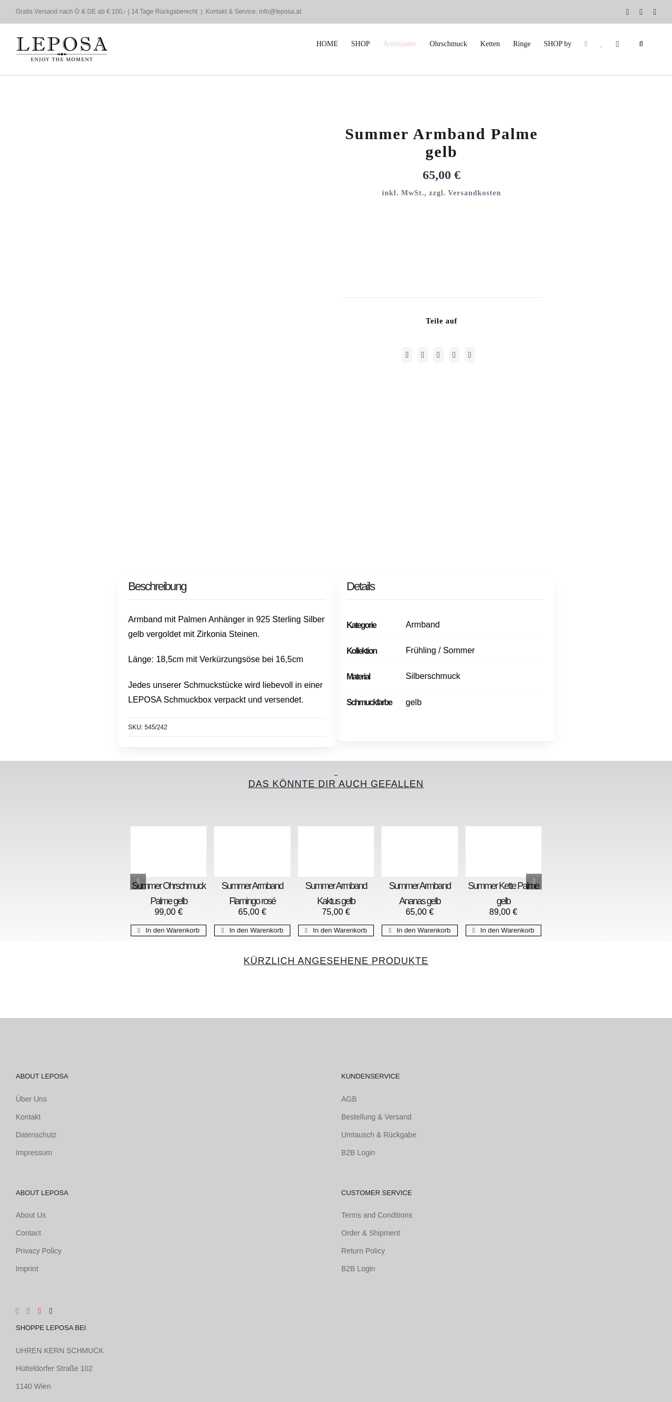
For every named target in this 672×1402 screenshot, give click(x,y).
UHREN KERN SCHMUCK (59, 1350)
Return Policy (363, 1251)
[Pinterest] (454, 354)
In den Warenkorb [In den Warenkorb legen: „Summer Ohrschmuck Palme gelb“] (172, 930)
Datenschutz (36, 1135)
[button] (641, 44)
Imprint (27, 1268)
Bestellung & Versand (376, 1117)
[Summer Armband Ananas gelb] (419, 851)
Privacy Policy (38, 1251)
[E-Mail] (470, 354)
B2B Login (358, 1152)
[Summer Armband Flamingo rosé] (252, 851)
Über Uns (31, 1099)
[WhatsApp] (438, 354)
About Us (31, 1215)
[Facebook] (407, 354)
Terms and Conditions (376, 1215)
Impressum (34, 1152)
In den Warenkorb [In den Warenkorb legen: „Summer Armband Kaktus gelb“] (340, 930)
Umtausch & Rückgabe (378, 1135)
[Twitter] (422, 354)
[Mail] (50, 1311)
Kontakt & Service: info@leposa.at (253, 11)
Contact (28, 1233)
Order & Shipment (370, 1233)
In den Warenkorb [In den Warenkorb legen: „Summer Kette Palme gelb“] (507, 930)
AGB (349, 1099)
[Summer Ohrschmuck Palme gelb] (168, 851)
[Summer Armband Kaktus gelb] (336, 851)
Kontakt (28, 1117)
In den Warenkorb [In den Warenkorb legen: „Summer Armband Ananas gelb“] (423, 930)
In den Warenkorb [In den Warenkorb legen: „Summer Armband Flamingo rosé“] (256, 930)
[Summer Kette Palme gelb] (503, 851)
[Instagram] (17, 1311)
